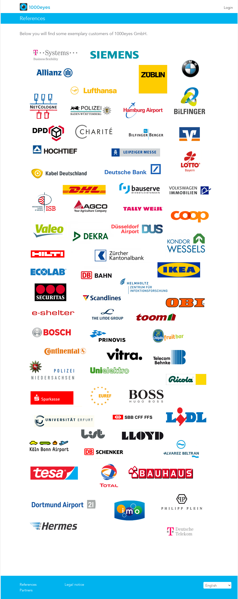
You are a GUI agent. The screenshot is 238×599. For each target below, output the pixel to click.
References (28, 584)
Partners (26, 590)
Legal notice (74, 584)
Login (228, 7)
